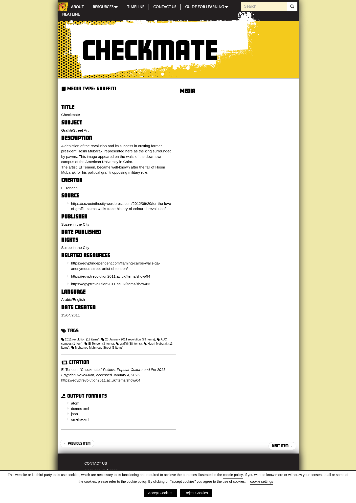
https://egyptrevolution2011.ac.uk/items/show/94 (110, 276)
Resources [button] (105, 6)
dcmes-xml (80, 409)
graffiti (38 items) (129, 343)
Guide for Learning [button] (206, 6)
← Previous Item (77, 443)
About (77, 6)
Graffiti (106, 88)
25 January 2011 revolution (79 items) (128, 339)
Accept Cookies (160, 493)
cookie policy (233, 475)
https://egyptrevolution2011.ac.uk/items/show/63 (110, 284)
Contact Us (164, 6)
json (74, 414)
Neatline (71, 13)
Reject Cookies (196, 493)
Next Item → (282, 446)
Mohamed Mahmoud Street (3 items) (97, 347)
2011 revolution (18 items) (80, 339)
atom (75, 403)
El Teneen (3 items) (99, 343)
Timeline (135, 6)
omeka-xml (80, 419)
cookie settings (261, 481)
